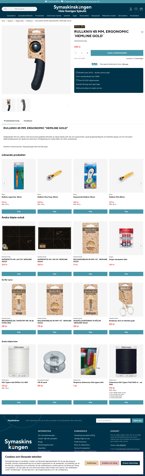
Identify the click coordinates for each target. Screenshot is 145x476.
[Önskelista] (136, 9)
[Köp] (19, 211)
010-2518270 (121, 445)
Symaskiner (11, 16)
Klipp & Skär (20, 21)
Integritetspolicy (44, 451)
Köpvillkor (42, 448)
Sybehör (67, 16)
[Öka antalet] (87, 53)
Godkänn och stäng (109, 463)
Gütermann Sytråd (54, 16)
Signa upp (138, 420)
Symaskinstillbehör (25, 16)
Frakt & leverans (80, 442)
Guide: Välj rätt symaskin (47, 439)
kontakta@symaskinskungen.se (127, 449)
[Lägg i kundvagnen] (117, 53)
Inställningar (92, 463)
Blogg (40, 442)
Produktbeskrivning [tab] (11, 121)
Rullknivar (29, 21)
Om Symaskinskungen (46, 435)
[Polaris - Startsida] (72, 9)
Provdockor (39, 16)
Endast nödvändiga (130, 463)
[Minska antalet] (75, 53)
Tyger (75, 16)
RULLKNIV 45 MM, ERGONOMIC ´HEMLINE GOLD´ (53, 21)
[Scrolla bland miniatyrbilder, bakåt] (4, 105)
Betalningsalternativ (45, 445)
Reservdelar (84, 16)
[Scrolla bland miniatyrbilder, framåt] (68, 105)
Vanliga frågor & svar (82, 439)
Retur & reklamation (82, 445)
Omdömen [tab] (28, 121)
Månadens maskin (109, 16)
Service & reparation (82, 448)
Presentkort (134, 16)
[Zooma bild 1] (36, 59)
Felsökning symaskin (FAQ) (84, 435)
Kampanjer (95, 16)
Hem (3, 21)
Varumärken (122, 16)
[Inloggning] (131, 9)
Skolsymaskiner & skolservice (85, 451)
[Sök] (19, 9)
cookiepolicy (63, 470)
